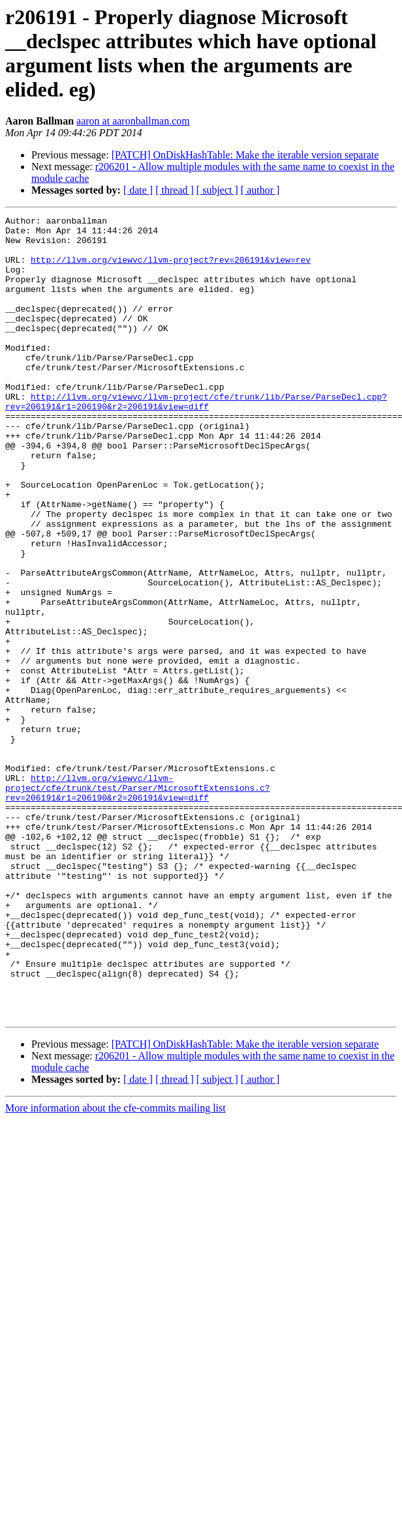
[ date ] (138, 190)
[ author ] (260, 190)
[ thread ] (174, 190)
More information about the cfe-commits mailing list (115, 1268)
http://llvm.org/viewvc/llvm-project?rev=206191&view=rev (171, 269)
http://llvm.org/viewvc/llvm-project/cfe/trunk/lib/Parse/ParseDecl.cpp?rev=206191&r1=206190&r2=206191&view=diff (196, 439)
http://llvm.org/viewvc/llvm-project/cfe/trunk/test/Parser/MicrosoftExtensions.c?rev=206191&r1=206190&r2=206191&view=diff (137, 902)
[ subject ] (217, 190)
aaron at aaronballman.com (133, 120)
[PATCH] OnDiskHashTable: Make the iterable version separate (245, 154)
